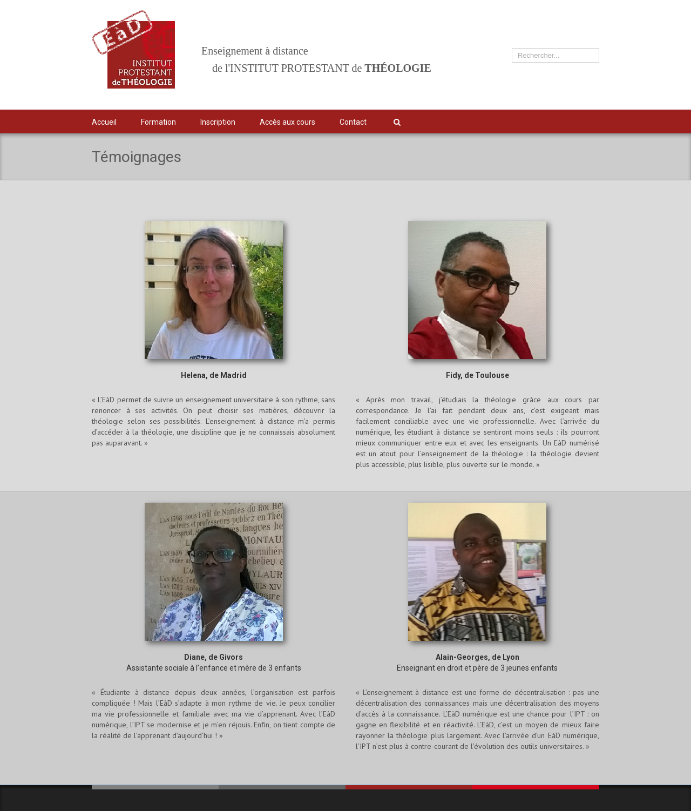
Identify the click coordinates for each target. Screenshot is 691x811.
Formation (158, 122)
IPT (582, 121)
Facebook (562, 120)
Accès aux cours (287, 122)
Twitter (542, 122)
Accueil (104, 122)
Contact (353, 122)
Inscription (217, 122)
